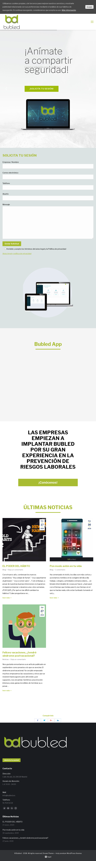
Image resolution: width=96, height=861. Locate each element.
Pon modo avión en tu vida (66, 566)
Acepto (89, 7)
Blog (4, 570)
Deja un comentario (15, 570)
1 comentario (60, 570)
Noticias (5, 659)
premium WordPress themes (71, 853)
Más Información (69, 10)
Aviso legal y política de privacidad (16, 253)
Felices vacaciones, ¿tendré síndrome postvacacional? (19, 654)
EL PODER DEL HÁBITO (16, 566)
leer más (6, 598)
